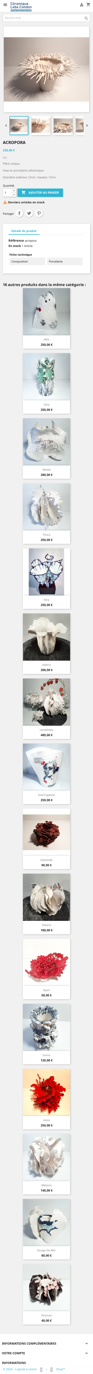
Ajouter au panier (40, 192)
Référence (16, 240)
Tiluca (46, 534)
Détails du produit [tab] (24, 231)
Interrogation (46, 795)
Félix (46, 339)
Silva (47, 404)
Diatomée (46, 860)
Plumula (46, 1315)
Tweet (29, 213)
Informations (14, 1363)
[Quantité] (7, 193)
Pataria (46, 925)
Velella (46, 469)
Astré (46, 1120)
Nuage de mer (46, 1250)
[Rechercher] (46, 18)
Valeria (46, 665)
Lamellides (46, 730)
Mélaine (46, 1185)
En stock (15, 246)
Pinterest (39, 213)
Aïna (46, 599)
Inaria (46, 1055)
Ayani (46, 990)
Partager (19, 213)
